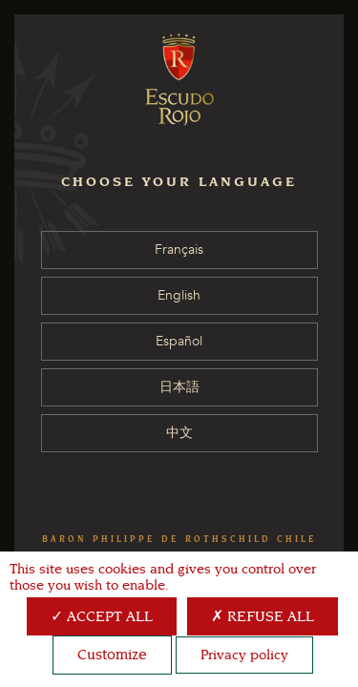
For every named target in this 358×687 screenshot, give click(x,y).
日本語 (179, 387)
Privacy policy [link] (244, 655)
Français (179, 249)
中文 (179, 433)
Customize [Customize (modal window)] (112, 654)
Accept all (102, 616)
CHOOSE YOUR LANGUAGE (179, 182)
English (179, 295)
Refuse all (262, 616)
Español (179, 341)
